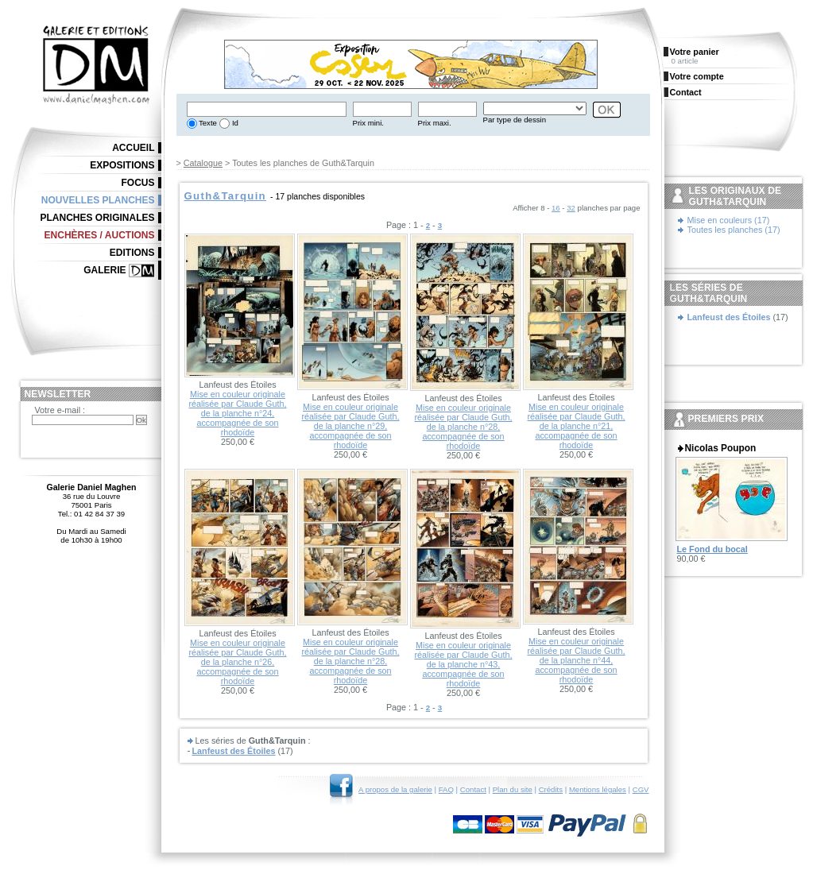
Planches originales (97, 217)
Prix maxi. (434, 122)
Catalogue (203, 163)
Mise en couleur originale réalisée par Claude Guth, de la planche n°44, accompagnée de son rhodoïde (576, 660)
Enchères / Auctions (100, 235)
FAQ (446, 789)
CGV (641, 789)
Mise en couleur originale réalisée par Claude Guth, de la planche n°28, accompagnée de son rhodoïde (463, 427)
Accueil (133, 147)
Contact (473, 789)
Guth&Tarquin (225, 196)
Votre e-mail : (60, 410)
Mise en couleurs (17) (728, 220)
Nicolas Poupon (721, 448)
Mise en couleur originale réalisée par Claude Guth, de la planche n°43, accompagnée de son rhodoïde (463, 664)
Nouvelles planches (98, 200)
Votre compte (697, 76)
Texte (207, 122)
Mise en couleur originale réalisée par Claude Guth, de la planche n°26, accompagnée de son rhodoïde (237, 662)
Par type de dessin (514, 119)
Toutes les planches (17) (733, 229)
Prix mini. (368, 122)
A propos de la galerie (395, 789)
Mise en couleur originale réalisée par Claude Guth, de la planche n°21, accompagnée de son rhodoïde (576, 426)
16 (556, 207)
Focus (138, 182)
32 (571, 207)
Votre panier (694, 51)
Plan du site (512, 789)
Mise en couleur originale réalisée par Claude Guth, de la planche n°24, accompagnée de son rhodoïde (237, 413)
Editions (132, 252)
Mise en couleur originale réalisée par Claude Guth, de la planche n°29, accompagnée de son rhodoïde (350, 426)
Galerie (104, 270)
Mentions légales (597, 789)
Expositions (122, 165)
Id (234, 122)
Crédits (551, 789)
